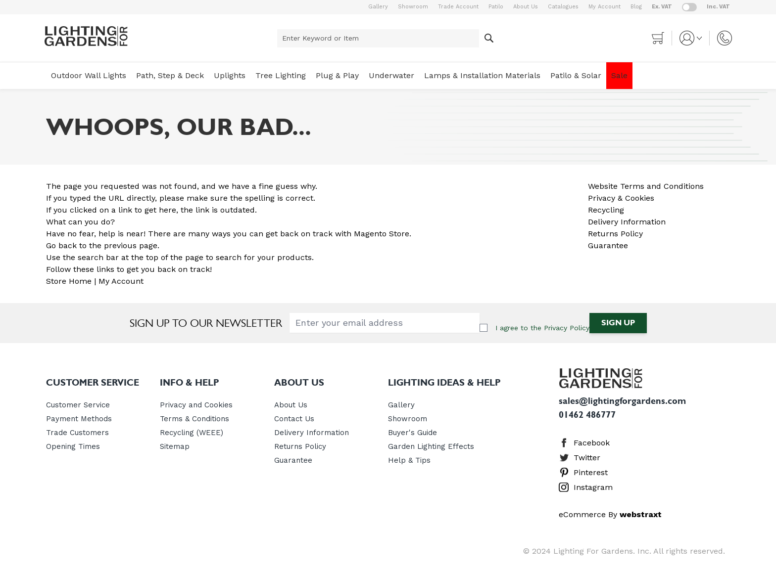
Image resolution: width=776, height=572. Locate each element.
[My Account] (690, 38)
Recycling (606, 210)
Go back (61, 245)
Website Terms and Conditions (646, 186)
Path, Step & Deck (170, 75)
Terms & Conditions (194, 418)
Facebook (592, 442)
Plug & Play (337, 75)
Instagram (593, 487)
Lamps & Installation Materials (482, 75)
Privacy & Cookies (621, 198)
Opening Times (73, 446)
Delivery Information (627, 221)
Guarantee (608, 245)
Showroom (413, 6)
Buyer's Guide (412, 432)
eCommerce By (610, 514)
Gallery (378, 6)
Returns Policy (615, 233)
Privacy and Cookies (196, 404)
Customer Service (78, 404)
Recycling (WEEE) (191, 432)
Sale (619, 75)
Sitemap (175, 446)
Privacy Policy (566, 328)
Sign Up (618, 322)
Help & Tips (409, 460)
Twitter (587, 457)
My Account (604, 6)
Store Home (69, 281)
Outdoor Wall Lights (88, 75)
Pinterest (591, 472)
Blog (636, 6)
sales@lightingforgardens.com (622, 401)
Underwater (391, 75)
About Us (525, 6)
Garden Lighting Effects (431, 446)
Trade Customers (77, 432)
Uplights (229, 75)
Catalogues (563, 6)
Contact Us (294, 418)
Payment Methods (79, 418)
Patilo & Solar (575, 75)
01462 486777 (587, 414)
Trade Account (458, 6)
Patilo (495, 6)
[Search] (489, 38)
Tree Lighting (280, 75)
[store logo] (86, 36)
